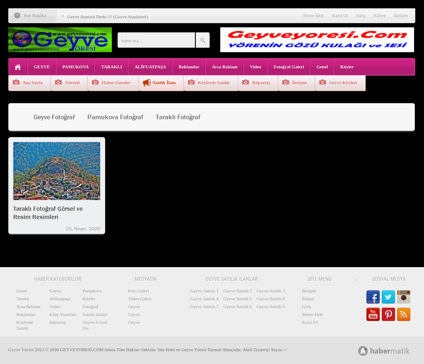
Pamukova (92, 290)
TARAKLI (111, 66)
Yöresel (72, 82)
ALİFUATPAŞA (150, 66)
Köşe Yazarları (63, 314)
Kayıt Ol (340, 15)
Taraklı (23, 298)
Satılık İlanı (164, 82)
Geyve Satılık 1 (204, 290)
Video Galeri (140, 298)
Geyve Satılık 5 (238, 298)
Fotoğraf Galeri (289, 66)
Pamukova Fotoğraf (115, 117)
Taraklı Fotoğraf (178, 117)
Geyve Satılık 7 (204, 306)
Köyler (347, 66)
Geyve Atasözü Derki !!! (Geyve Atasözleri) (107, 16)
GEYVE (42, 66)
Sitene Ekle (313, 15)
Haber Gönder (116, 82)
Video (255, 66)
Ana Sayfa (33, 82)
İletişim (401, 15)
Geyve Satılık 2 (238, 290)
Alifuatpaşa (60, 298)
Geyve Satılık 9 (271, 306)
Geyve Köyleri (343, 82)
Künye (380, 15)
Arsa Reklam (225, 66)
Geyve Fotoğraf (54, 117)
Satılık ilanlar (95, 314)
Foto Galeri (138, 290)
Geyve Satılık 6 (271, 298)
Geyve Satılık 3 (271, 290)
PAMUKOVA (76, 66)
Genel (322, 66)
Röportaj (261, 82)
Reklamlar (189, 66)
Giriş (361, 15)
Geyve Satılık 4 (204, 298)
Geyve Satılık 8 (238, 306)
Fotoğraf (91, 306)
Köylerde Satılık (214, 82)
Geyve (56, 290)
